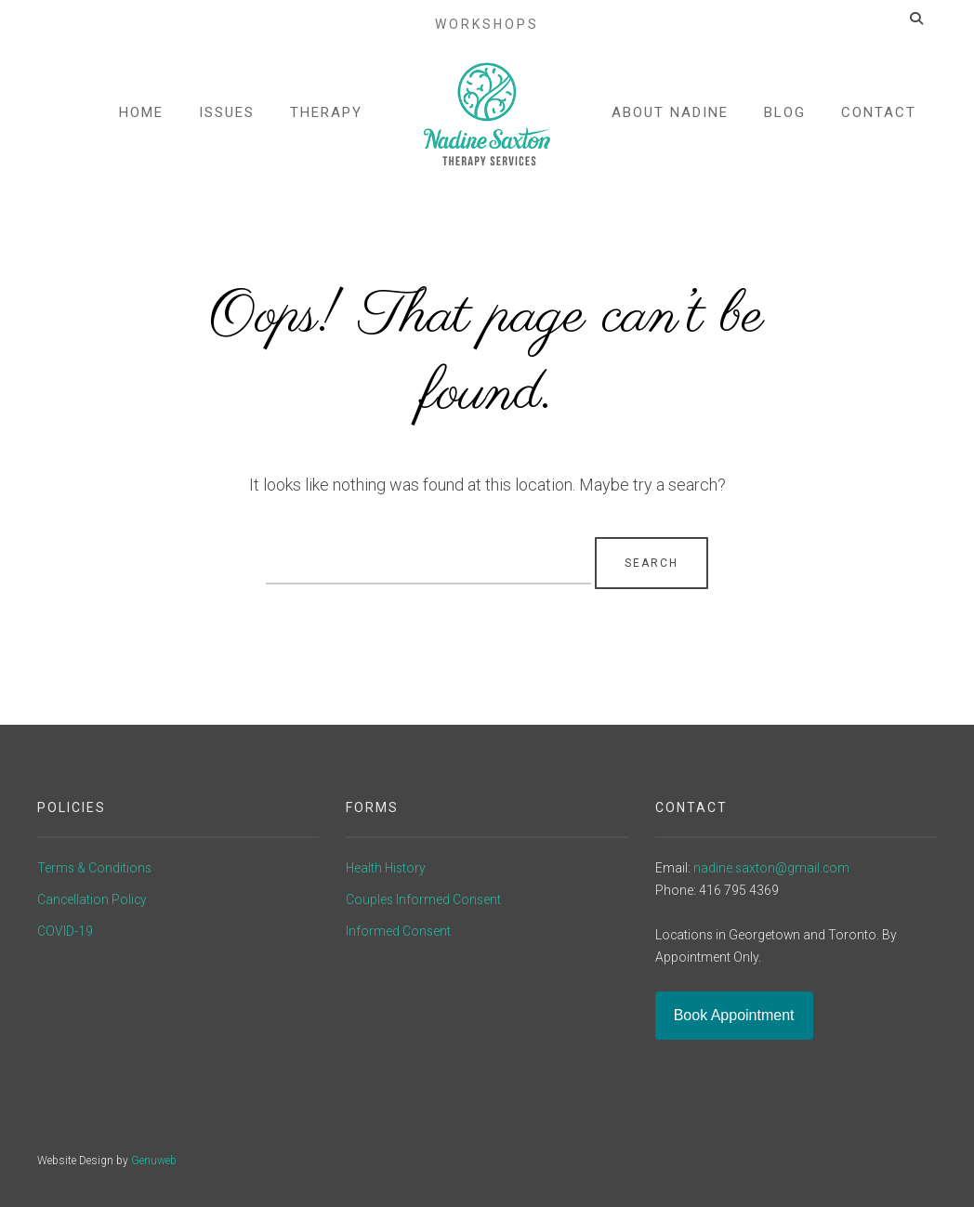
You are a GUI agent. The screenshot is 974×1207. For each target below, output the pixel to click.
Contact (877, 119)
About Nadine (669, 119)
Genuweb (154, 1160)
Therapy (327, 119)
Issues (228, 119)
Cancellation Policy (92, 899)
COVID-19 (65, 931)
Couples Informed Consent (423, 899)
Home (142, 119)
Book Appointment (734, 1015)
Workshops (487, 16)
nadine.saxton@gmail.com (771, 867)
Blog (784, 119)
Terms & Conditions (94, 867)
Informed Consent (398, 931)
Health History (386, 867)
